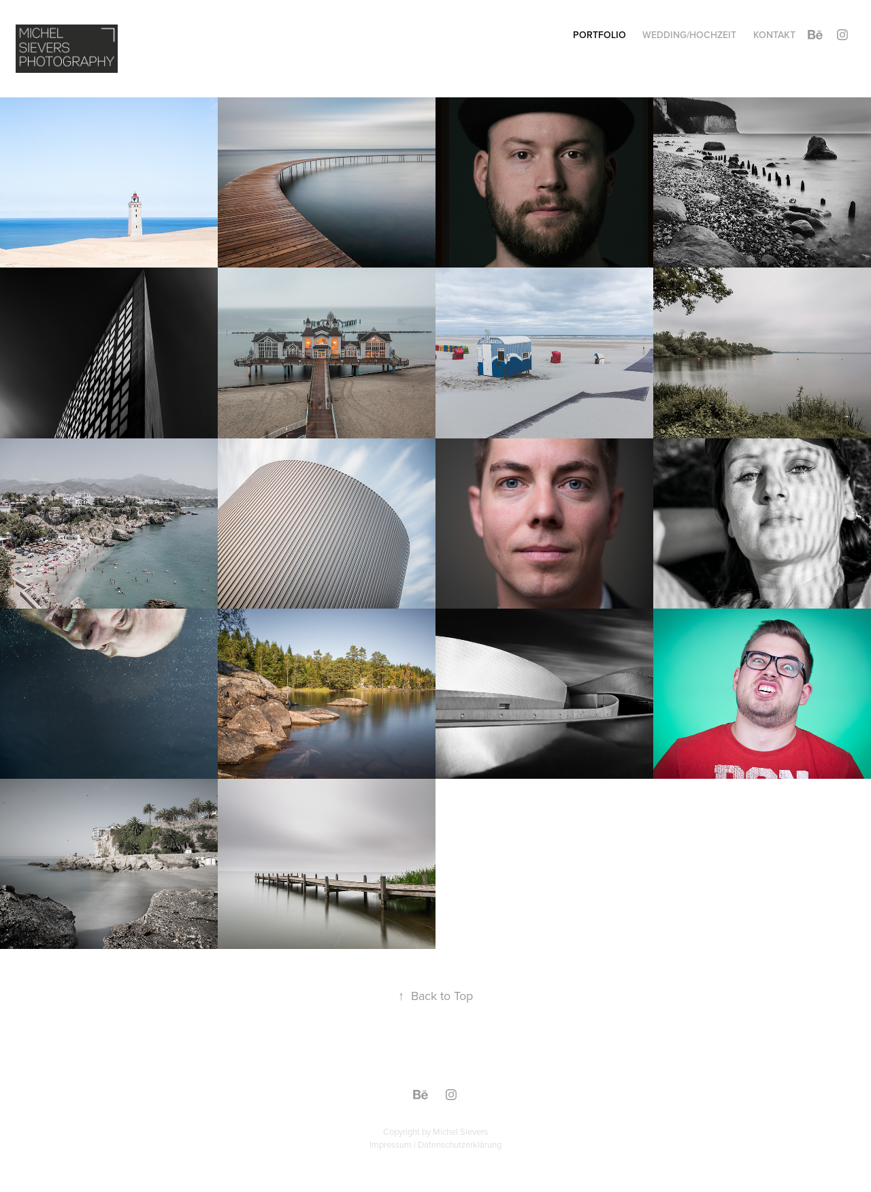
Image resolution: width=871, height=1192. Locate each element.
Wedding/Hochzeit (689, 35)
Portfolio (599, 35)
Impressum (390, 1144)
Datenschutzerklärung (460, 1144)
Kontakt (774, 35)
